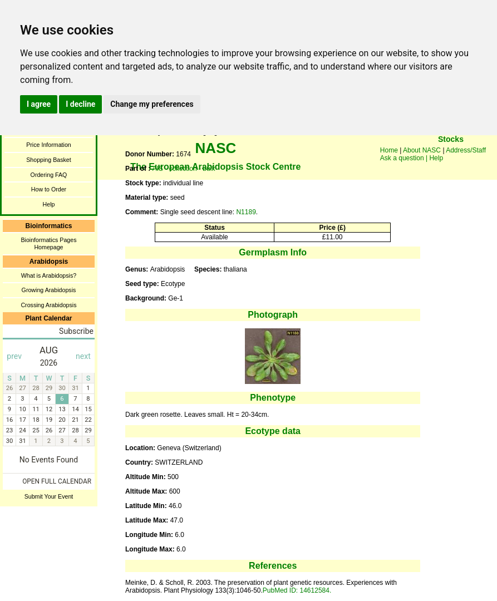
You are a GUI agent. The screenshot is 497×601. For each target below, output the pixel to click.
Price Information (48, 144)
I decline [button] (80, 104)
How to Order (48, 189)
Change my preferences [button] (151, 104)
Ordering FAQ (49, 174)
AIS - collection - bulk (183, 169)
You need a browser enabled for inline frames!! (451, 156)
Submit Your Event (48, 496)
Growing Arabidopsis (49, 290)
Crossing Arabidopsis (48, 305)
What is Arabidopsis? (49, 275)
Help (49, 204)
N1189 (245, 212)
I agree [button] (39, 104)
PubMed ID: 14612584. (297, 590)
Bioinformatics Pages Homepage (48, 243)
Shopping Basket (48, 159)
